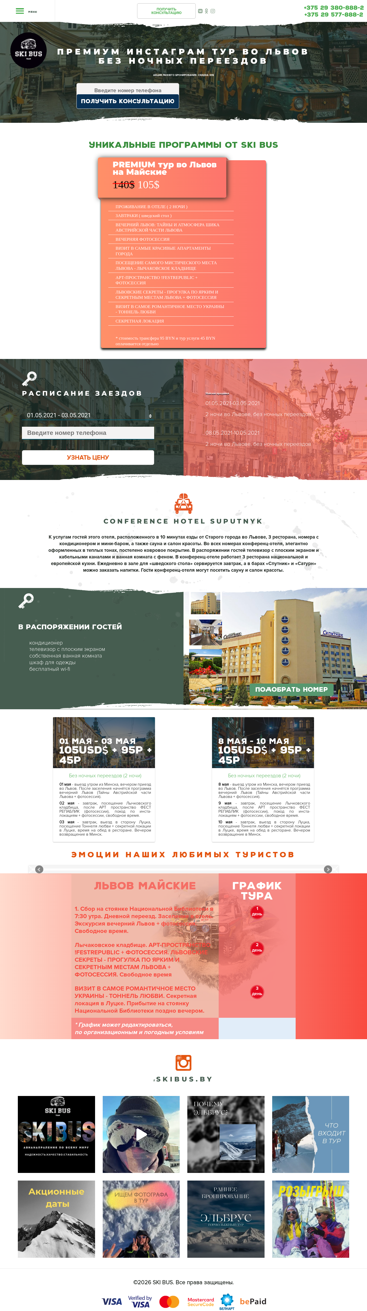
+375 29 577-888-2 (334, 15)
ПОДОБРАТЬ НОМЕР (291, 689)
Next (328, 869)
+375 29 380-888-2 (334, 8)
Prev (39, 869)
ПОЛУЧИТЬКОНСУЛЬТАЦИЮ (166, 11)
